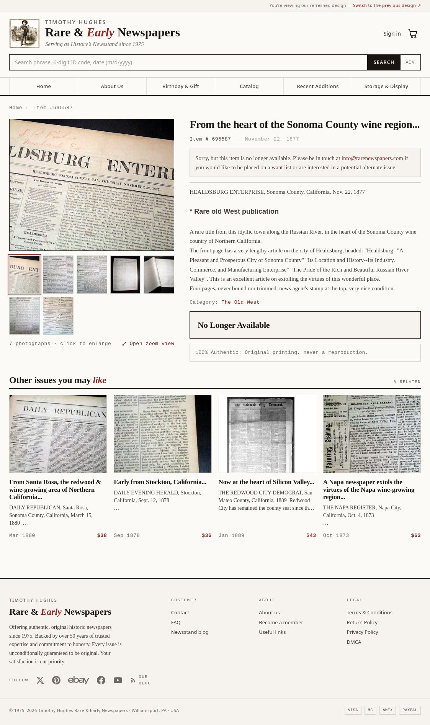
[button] (91, 185)
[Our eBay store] (78, 680)
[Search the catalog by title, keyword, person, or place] (188, 62)
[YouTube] (118, 680)
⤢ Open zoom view (148, 343)
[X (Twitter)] (40, 680)
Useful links (272, 631)
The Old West (240, 302)
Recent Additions (317, 86)
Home (43, 86)
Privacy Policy (362, 631)
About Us (112, 86)
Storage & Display (386, 86)
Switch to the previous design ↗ (387, 5)
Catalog (249, 86)
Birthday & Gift (180, 86)
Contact (180, 612)
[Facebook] (101, 680)
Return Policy (362, 622)
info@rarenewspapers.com (372, 158)
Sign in (392, 33)
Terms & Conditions (369, 612)
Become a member (281, 622)
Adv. (410, 62)
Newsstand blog (190, 631)
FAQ (176, 622)
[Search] (384, 62)
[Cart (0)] (413, 33)
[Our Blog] (144, 679)
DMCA (354, 641)
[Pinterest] (56, 680)
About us (269, 612)
